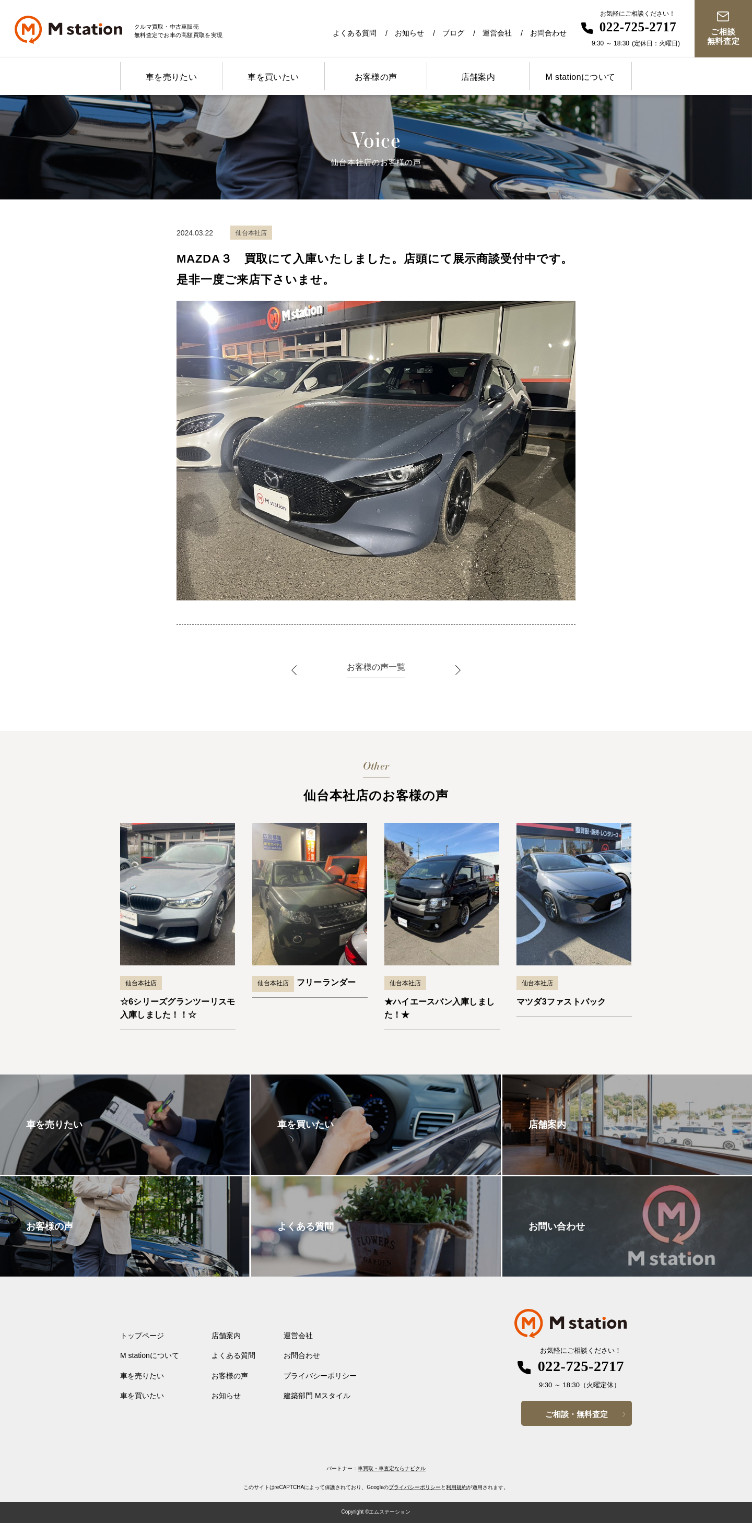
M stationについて (580, 77)
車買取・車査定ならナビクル (392, 1468)
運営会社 (497, 33)
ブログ (453, 33)
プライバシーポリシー (320, 1376)
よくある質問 (355, 33)
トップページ (142, 1335)
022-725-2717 (638, 27)
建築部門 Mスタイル (317, 1395)
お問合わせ (548, 33)
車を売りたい (171, 77)
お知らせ (409, 33)
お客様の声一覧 (376, 667)
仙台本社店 (141, 983)
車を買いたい (273, 77)
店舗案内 (478, 77)
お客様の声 (376, 77)
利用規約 (456, 1487)
